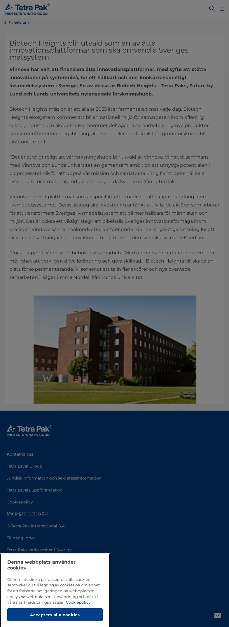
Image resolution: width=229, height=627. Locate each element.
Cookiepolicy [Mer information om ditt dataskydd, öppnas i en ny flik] (78, 616)
